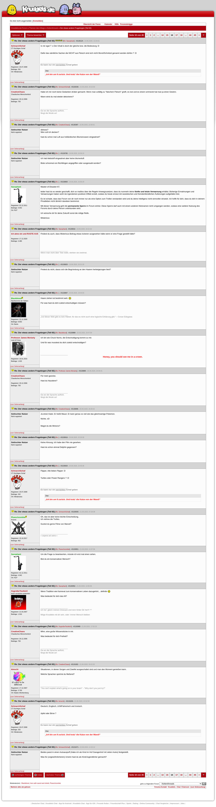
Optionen (17, 35)
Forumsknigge (126, 24)
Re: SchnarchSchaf (62, 87)
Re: (57, 153)
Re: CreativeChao (62, 125)
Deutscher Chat (38, 803)
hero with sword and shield (39, 783)
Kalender (108, 24)
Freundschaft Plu (117, 803)
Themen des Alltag (37, 28)
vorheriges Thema (21, 775)
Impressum (174, 803)
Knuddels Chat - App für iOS (84, 803)
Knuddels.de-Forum (19, 28)
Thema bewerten (36, 35)
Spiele (128, 803)
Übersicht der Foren (91, 24)
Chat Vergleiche (162, 803)
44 (190, 35)
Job (182, 803)
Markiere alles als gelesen (20, 787)
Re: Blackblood (61, 333)
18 (181, 35)
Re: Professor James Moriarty (66, 371)
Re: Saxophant (68, 41)
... (158, 35)
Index (38, 775)
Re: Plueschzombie (62, 549)
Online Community (147, 803)
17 (177, 35)
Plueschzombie (55, 783)
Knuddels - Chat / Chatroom (178, 787)
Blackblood (25, 783)
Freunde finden (103, 803)
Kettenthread (52, 28)
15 (167, 35)
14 (162, 35)
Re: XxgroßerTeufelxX (63, 626)
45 (195, 35)
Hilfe (117, 24)
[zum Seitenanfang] (17, 82)
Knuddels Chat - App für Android (58, 803)
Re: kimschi (60, 701)
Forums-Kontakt (160, 787)
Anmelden (37, 21)
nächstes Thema (55, 775)
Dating (135, 803)
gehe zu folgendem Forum (149, 784)
